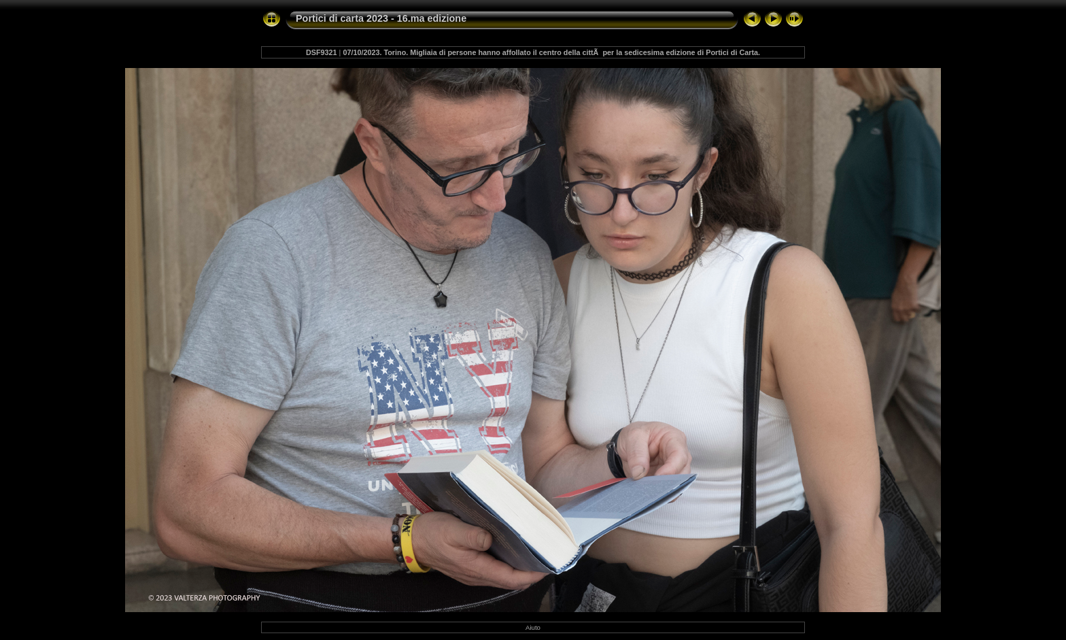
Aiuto (533, 627)
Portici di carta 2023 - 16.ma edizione (381, 18)
